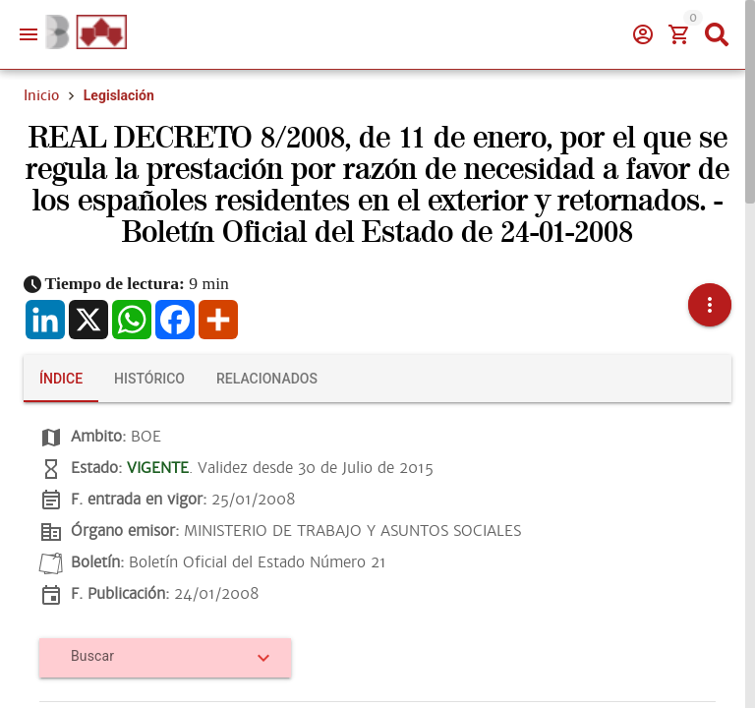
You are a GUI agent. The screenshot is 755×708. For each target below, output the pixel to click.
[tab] (61, 378)
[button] (709, 304)
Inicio (41, 95)
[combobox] (158, 664)
